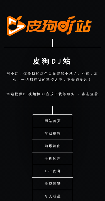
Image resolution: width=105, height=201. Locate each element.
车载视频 (53, 133)
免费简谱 (53, 183)
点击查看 (90, 93)
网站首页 (53, 120)
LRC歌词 (53, 170)
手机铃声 (53, 158)
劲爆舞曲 (53, 145)
